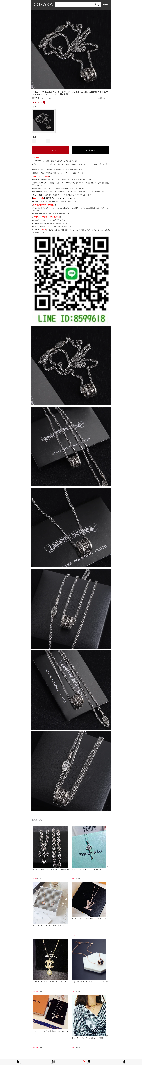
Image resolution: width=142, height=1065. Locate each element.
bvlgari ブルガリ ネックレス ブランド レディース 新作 (90, 961)
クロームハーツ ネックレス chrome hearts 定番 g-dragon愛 (51, 848)
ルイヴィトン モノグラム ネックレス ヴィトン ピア (51, 904)
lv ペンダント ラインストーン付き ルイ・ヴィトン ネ (90, 900)
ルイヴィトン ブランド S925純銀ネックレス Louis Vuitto (51, 1013)
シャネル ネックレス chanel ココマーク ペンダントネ (51, 961)
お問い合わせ (103, 98)
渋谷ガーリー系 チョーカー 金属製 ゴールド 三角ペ (90, 1017)
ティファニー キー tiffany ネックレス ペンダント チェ (90, 848)
